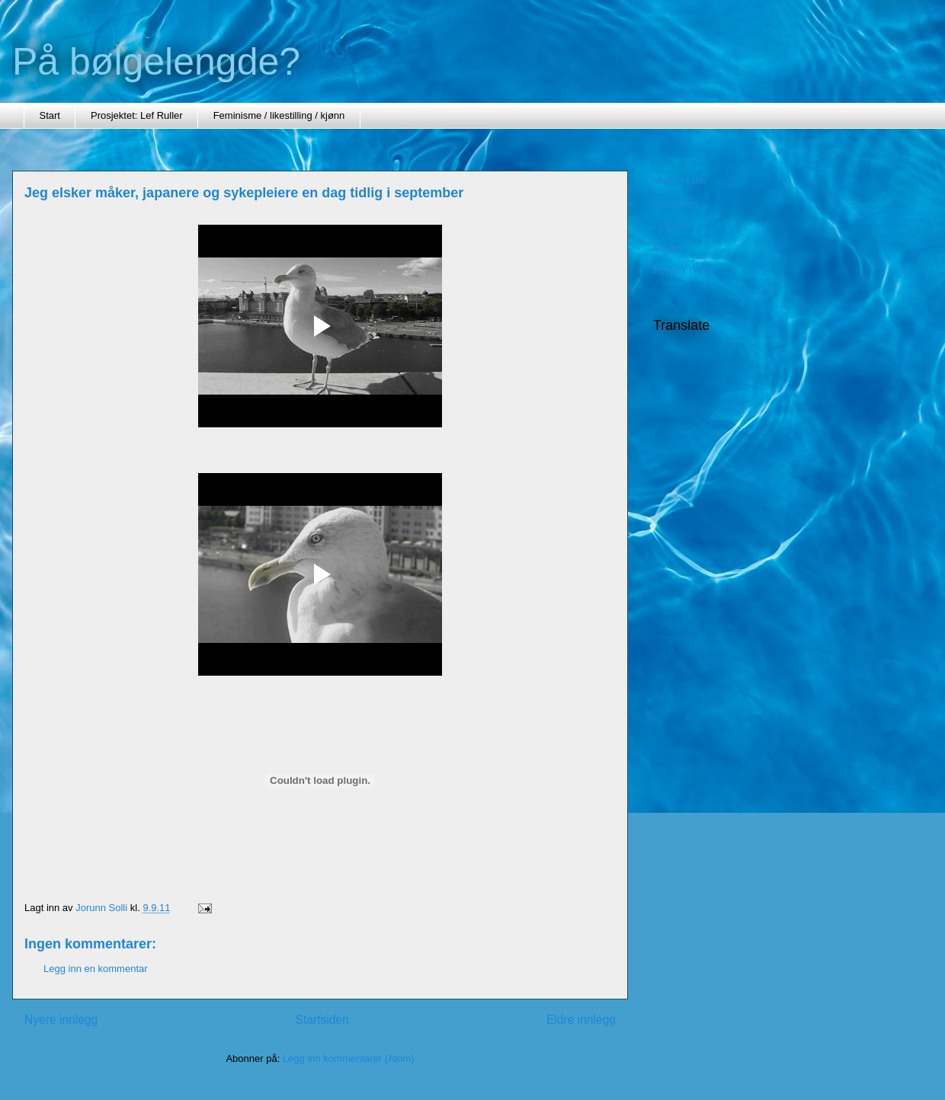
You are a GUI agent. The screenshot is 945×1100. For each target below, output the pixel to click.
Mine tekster (680, 180)
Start (50, 115)
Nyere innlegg (61, 1019)
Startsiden (321, 1019)
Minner (668, 248)
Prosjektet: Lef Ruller (137, 115)
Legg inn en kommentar (95, 968)
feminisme (675, 203)
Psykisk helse (683, 270)
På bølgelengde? (156, 61)
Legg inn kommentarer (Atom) (349, 1058)
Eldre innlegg (581, 1019)
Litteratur (672, 225)
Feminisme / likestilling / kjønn (279, 115)
